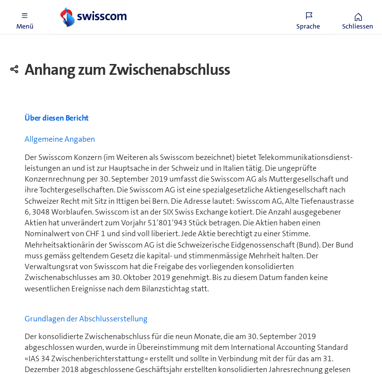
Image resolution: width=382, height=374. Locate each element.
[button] (24, 17)
